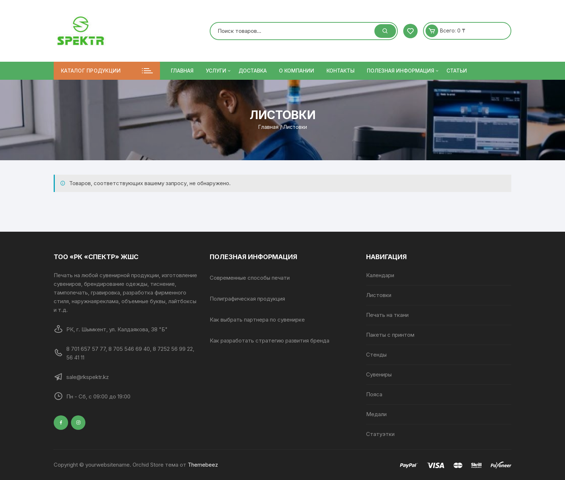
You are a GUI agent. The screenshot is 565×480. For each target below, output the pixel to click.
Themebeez (203, 464)
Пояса (374, 394)
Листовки (378, 295)
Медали (376, 414)
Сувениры (379, 374)
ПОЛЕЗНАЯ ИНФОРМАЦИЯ (403, 71)
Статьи (456, 70)
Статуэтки (380, 434)
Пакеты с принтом (390, 334)
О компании (296, 70)
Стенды (376, 354)
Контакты (340, 70)
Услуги (219, 71)
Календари (380, 275)
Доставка (253, 70)
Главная (182, 70)
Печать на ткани (387, 314)
